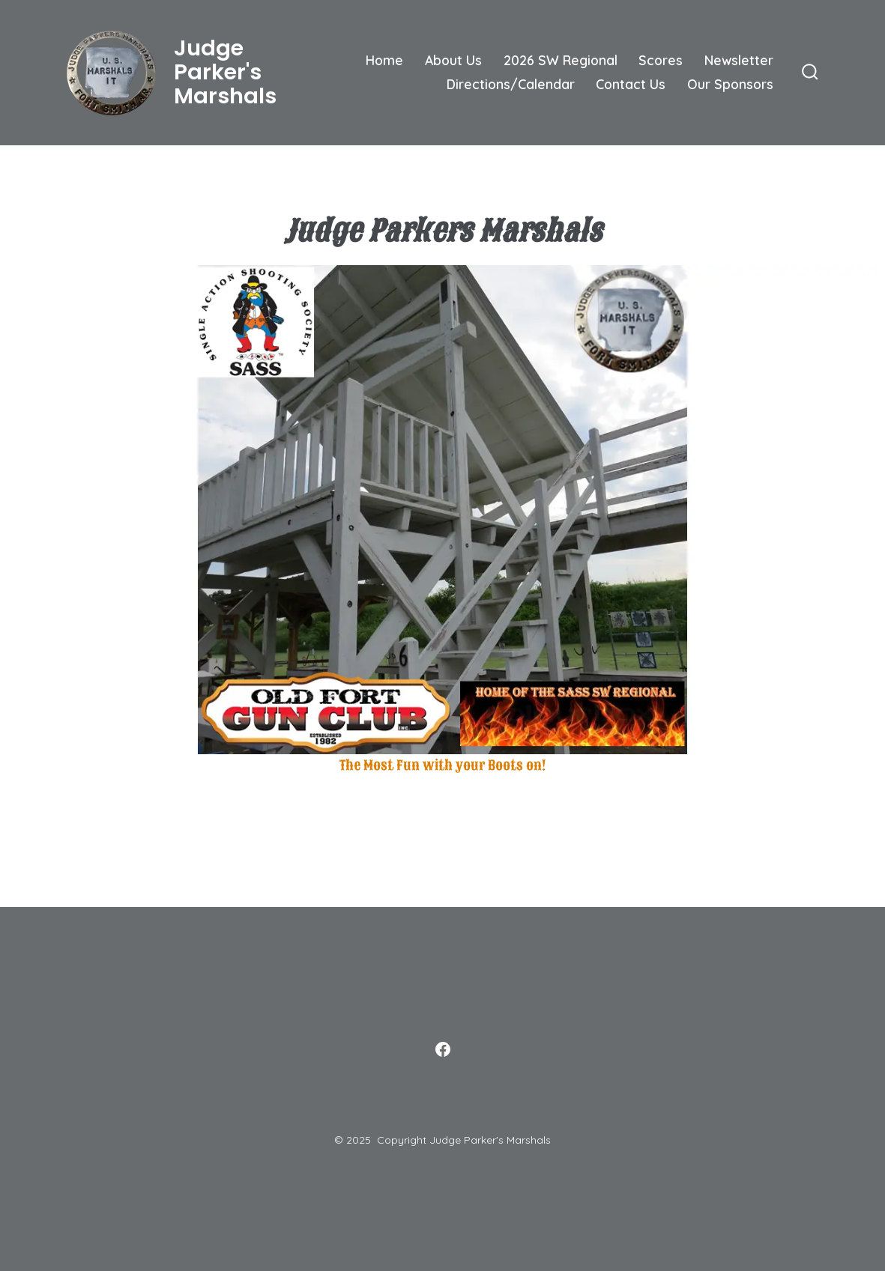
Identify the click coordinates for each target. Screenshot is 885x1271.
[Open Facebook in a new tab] (443, 1049)
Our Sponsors (730, 84)
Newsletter (738, 60)
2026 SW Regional (560, 60)
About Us (453, 60)
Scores (660, 60)
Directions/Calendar (511, 84)
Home (384, 60)
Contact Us (630, 84)
